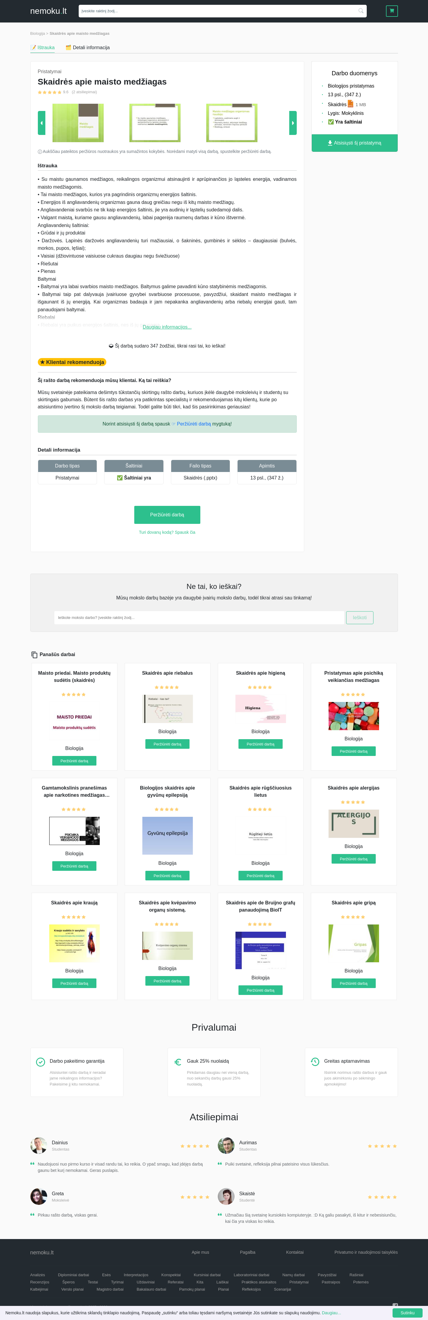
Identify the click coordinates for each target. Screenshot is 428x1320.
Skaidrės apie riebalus (167, 673)
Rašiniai (356, 1275)
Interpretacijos (136, 1275)
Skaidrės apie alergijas (354, 787)
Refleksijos (251, 1289)
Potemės (361, 1282)
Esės (106, 1275)
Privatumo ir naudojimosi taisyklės (366, 1252)
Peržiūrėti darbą (167, 514)
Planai (223, 1289)
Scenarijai (282, 1289)
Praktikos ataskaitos (258, 1282)
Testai (93, 1282)
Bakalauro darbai (151, 1289)
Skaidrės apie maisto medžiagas (79, 33)
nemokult (48, 11)
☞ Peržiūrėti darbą (191, 423)
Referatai (176, 1282)
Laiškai (222, 1282)
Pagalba (247, 1252)
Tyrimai (117, 1282)
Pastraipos (331, 1282)
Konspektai (171, 1275)
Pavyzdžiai (327, 1275)
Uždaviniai (146, 1282)
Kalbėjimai (39, 1289)
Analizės (37, 1275)
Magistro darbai (110, 1289)
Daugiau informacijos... (167, 327)
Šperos (68, 1282)
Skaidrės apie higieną (260, 673)
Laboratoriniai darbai (251, 1275)
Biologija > (39, 33)
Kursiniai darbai (207, 1275)
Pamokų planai (192, 1289)
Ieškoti (360, 617)
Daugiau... (331, 1312)
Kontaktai (295, 1252)
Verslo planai (72, 1289)
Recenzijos (40, 1282)
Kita (200, 1282)
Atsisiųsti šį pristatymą (354, 143)
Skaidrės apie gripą (354, 902)
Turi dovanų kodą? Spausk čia (167, 532)
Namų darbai (293, 1275)
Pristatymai (67, 477)
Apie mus (200, 1252)
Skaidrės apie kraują (74, 902)
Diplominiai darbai (73, 1275)
